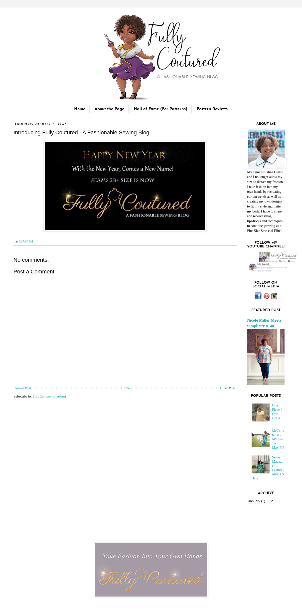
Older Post (227, 388)
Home (79, 109)
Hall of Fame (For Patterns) (160, 109)
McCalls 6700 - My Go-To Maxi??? (278, 439)
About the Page (109, 109)
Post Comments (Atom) (49, 396)
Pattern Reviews (212, 109)
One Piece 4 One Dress (277, 412)
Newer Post (23, 388)
